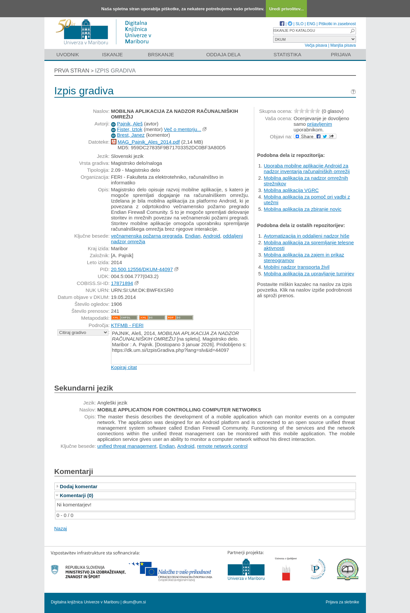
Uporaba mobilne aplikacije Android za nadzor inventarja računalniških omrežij (307, 168)
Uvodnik (67, 54)
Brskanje (161, 54)
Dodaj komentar (78, 486)
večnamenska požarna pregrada (146, 236)
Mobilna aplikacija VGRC (291, 190)
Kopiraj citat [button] (124, 367)
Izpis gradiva (115, 71)
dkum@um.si (134, 602)
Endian (193, 236)
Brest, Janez (131, 135)
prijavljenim (319, 124)
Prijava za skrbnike (342, 602)
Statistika (287, 54)
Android (211, 236)
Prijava (341, 54)
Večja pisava (316, 45)
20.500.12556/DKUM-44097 (142, 269)
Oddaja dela (223, 54)
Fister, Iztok (130, 129)
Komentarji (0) (76, 495)
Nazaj (60, 528)
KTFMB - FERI (127, 325)
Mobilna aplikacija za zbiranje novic (302, 209)
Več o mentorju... (183, 129)
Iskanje (112, 54)
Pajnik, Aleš (130, 123)
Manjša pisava (343, 45)
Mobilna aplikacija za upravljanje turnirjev (309, 273)
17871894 (122, 283)
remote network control (222, 446)
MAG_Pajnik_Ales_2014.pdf (149, 142)
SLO (300, 24)
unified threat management (126, 446)
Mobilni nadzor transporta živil (296, 267)
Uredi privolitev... (286, 8)
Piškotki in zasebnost (337, 24)
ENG (311, 24)
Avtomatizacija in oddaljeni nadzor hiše (306, 236)
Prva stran (71, 71)
